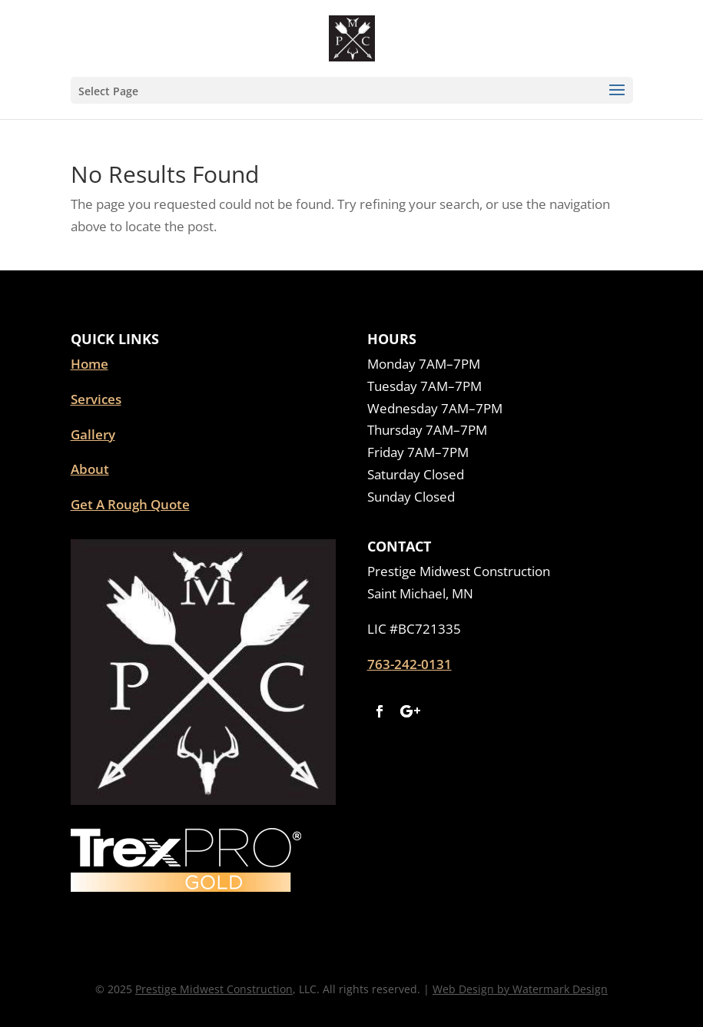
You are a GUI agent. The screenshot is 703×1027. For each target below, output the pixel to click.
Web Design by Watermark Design (520, 989)
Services (96, 399)
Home (89, 364)
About (90, 469)
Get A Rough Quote (130, 504)
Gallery (93, 434)
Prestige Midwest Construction (214, 989)
